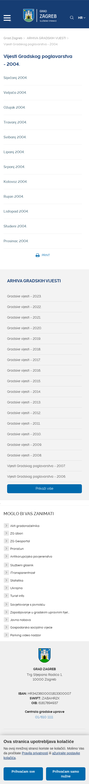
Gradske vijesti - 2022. (24, 307)
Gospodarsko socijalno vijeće (31, 627)
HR (81, 18)
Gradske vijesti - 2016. (24, 370)
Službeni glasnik (21, 565)
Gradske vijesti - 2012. (24, 413)
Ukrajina (16, 588)
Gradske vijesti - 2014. (24, 392)
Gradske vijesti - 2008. (24, 455)
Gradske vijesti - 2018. (24, 349)
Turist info (17, 596)
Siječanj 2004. (16, 78)
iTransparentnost (22, 573)
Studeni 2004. (15, 226)
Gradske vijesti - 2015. (24, 381)
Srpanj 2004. (14, 167)
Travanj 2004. (15, 122)
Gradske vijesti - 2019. (24, 339)
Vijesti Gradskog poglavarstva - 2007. (36, 466)
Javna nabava (20, 620)
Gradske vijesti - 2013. (24, 402)
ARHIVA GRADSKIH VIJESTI (46, 38)
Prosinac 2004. (16, 241)
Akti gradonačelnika (24, 526)
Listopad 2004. (16, 211)
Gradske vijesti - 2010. (24, 434)
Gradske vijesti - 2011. (24, 423)
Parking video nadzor (25, 635)
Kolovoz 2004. (16, 182)
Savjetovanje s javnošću (27, 604)
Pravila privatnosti (35, 753)
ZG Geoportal (20, 541)
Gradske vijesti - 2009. (24, 445)
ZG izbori (16, 533)
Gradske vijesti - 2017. (24, 360)
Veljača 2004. (15, 92)
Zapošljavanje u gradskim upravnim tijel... (39, 612)
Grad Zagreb (13, 38)
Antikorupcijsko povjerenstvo (31, 556)
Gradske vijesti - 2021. (24, 317)
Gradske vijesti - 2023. (24, 296)
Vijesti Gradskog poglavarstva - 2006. (36, 476)
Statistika (16, 580)
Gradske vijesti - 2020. (24, 328)
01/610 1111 (44, 717)
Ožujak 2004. (15, 107)
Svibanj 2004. (15, 137)
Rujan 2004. (14, 196)
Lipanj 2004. (14, 152)
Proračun (17, 548)
